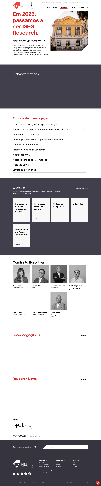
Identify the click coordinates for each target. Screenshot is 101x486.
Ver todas (83, 335)
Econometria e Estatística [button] (26, 134)
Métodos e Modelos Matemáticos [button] (30, 160)
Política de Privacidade (83, 482)
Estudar (55, 7)
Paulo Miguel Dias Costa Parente (76, 287)
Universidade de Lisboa (45, 473)
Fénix (57, 462)
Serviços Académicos (44, 466)
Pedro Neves (17, 313)
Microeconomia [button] (21, 165)
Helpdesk (77, 2)
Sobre (48, 7)
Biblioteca (41, 468)
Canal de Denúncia (71, 482)
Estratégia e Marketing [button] (24, 170)
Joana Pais (17, 286)
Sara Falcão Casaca (39, 313)
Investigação (64, 7)
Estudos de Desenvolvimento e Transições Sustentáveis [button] (41, 129)
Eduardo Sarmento (57, 286)
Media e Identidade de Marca (46, 471)
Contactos (72, 2)
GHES (31, 436)
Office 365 (58, 466)
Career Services (60, 468)
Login (81, 2)
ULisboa (43, 2)
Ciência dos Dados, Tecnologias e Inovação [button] (35, 124)
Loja (63, 2)
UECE (41, 436)
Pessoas (72, 7)
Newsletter (58, 2)
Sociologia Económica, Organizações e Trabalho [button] (38, 139)
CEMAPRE (22, 436)
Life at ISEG (80, 7)
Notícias (48, 2)
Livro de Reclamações (60, 482)
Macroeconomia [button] (21, 154)
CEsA (27, 436)
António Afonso (37, 286)
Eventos (66, 2)
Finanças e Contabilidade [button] (26, 144)
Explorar (17, 219)
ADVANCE (16, 436)
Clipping (52, 2)
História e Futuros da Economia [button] (29, 149)
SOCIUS (36, 436)
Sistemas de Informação (45, 464)
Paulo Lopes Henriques (55, 314)
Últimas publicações (80, 188)
